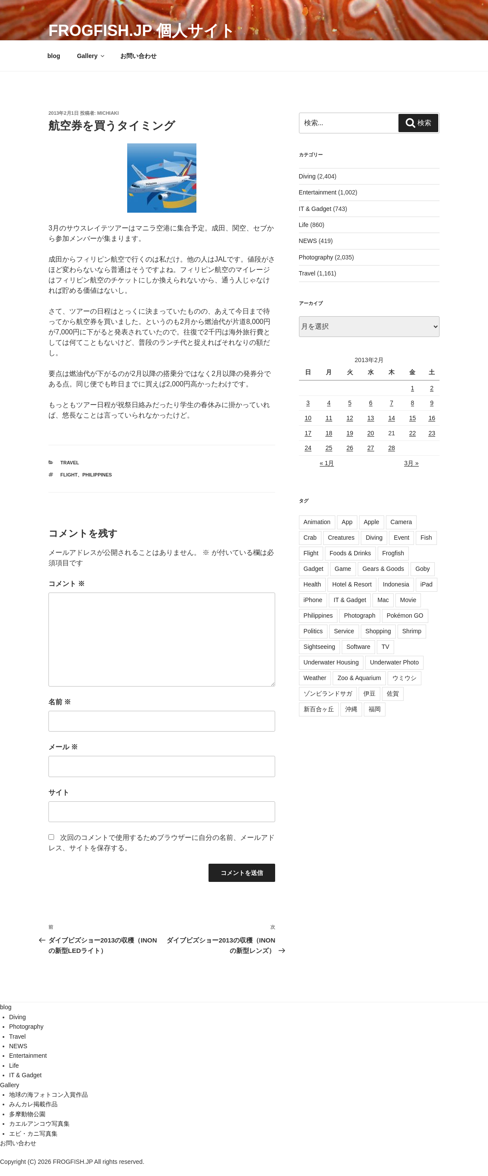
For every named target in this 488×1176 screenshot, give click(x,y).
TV (385, 646)
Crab (310, 537)
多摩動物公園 (27, 1114)
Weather (315, 677)
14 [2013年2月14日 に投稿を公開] (391, 418)
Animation (317, 521)
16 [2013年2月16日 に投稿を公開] (431, 418)
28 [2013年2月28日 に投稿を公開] (391, 447)
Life (304, 224)
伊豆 (369, 693)
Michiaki (108, 113)
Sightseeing (319, 646)
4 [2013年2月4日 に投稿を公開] (329, 402)
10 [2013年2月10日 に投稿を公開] (308, 418)
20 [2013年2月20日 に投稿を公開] (370, 433)
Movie (408, 599)
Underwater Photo (394, 662)
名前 (59, 702)
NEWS (308, 240)
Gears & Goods (384, 568)
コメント (66, 583)
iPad (427, 584)
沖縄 (351, 709)
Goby (422, 568)
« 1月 (327, 463)
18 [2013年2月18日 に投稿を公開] (328, 433)
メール (63, 747)
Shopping (378, 631)
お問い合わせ (138, 55)
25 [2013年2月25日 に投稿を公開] (328, 447)
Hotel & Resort (352, 584)
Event (401, 537)
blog (54, 55)
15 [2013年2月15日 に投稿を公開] (412, 418)
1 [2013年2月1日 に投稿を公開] (412, 388)
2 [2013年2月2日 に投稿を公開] (431, 388)
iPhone (313, 599)
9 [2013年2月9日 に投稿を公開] (431, 402)
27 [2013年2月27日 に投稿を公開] (370, 447)
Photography (316, 257)
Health (312, 584)
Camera (401, 521)
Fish (426, 537)
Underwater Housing (331, 662)
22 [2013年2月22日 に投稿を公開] (412, 433)
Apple (371, 521)
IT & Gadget (315, 208)
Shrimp (411, 631)
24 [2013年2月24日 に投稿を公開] (308, 447)
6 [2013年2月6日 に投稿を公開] (370, 402)
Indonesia (396, 584)
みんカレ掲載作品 (33, 1104)
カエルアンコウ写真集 (39, 1123)
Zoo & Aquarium (359, 677)
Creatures (341, 537)
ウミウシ (404, 677)
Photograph (359, 615)
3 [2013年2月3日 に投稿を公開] (308, 402)
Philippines (97, 474)
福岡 (375, 709)
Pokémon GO (405, 615)
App (347, 521)
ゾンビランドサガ (328, 693)
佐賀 (393, 693)
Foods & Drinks (350, 553)
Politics (313, 631)
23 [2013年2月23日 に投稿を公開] (431, 433)
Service (344, 631)
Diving (307, 176)
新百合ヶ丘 (319, 709)
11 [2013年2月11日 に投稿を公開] (328, 418)
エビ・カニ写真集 (33, 1133)
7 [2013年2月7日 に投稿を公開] (391, 402)
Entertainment (318, 192)
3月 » (411, 463)
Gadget (314, 568)
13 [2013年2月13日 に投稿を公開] (370, 418)
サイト (58, 792)
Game (343, 568)
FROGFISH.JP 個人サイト (141, 30)
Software (358, 646)
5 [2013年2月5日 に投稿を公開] (350, 402)
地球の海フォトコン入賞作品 (48, 1094)
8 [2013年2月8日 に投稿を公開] (412, 402)
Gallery (91, 55)
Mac (382, 599)
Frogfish (393, 553)
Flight (69, 474)
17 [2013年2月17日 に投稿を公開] (308, 433)
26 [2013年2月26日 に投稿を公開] (350, 447)
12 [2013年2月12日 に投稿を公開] (350, 418)
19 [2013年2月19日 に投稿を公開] (350, 433)
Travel (70, 462)
